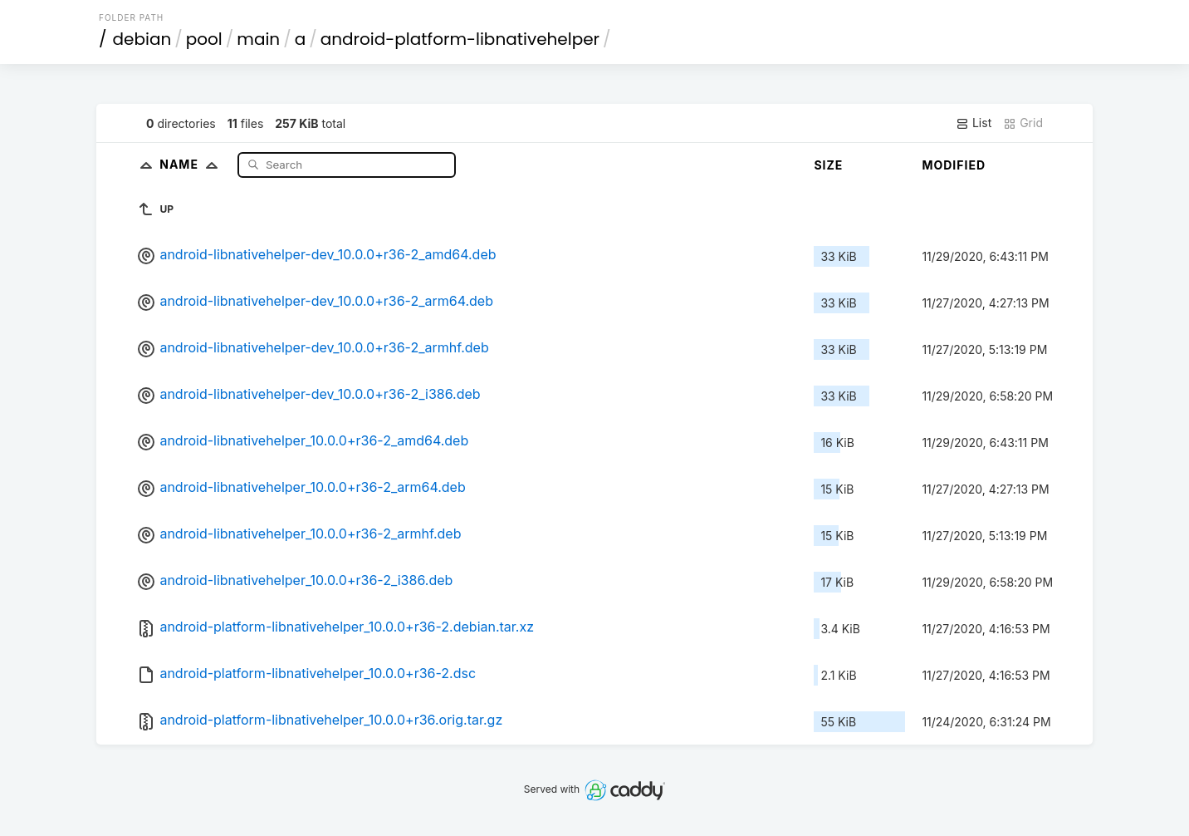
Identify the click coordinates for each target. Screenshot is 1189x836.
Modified (954, 165)
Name (192, 164)
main (258, 39)
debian (142, 39)
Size (828, 165)
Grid (1023, 123)
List (973, 123)
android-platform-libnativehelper (459, 39)
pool (204, 39)
